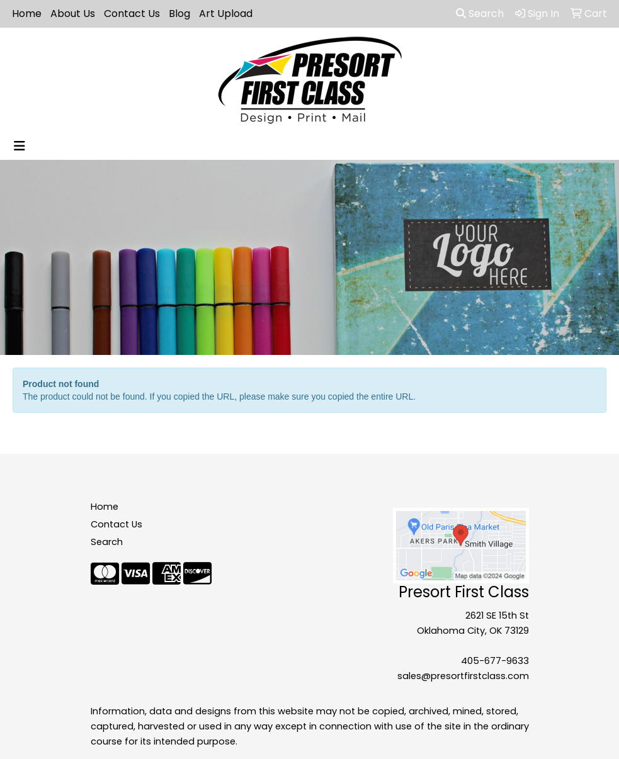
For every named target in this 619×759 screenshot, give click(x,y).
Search (480, 13)
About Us (72, 13)
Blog (179, 13)
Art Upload (226, 13)
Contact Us (132, 13)
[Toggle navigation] (19, 146)
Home (27, 13)
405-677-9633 (495, 661)
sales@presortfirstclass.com (463, 676)
